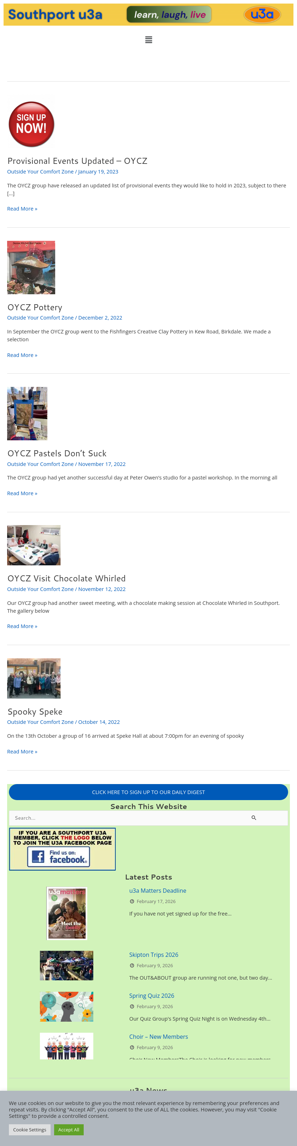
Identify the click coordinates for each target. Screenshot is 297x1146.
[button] (148, 39)
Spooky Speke (35, 711)
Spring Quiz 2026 (151, 996)
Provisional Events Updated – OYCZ (77, 161)
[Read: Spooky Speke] (34, 677)
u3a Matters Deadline (157, 890)
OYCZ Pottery (34, 307)
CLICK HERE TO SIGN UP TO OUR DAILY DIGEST (148, 791)
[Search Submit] (254, 817)
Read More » (22, 208)
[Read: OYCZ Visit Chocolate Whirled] (34, 544)
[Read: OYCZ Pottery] (31, 266)
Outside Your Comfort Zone (40, 171)
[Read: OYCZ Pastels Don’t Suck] (27, 412)
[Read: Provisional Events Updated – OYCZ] (31, 120)
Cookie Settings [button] (29, 1129)
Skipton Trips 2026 (153, 955)
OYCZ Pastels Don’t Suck (57, 453)
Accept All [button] (68, 1129)
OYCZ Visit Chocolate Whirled (66, 578)
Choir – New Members (158, 1037)
